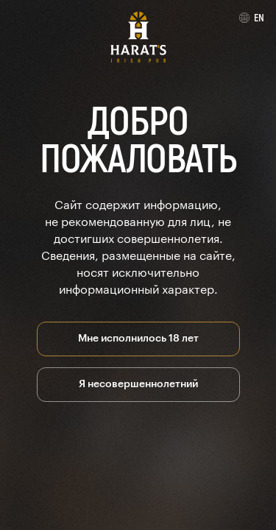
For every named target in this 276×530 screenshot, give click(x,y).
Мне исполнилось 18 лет (138, 337)
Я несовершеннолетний (138, 382)
